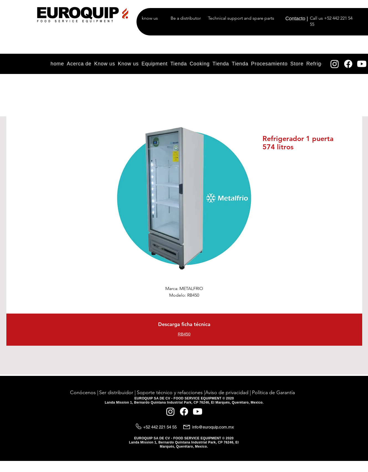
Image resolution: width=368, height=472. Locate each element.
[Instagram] (334, 63)
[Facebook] (348, 63)
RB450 (184, 334)
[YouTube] (361, 63)
